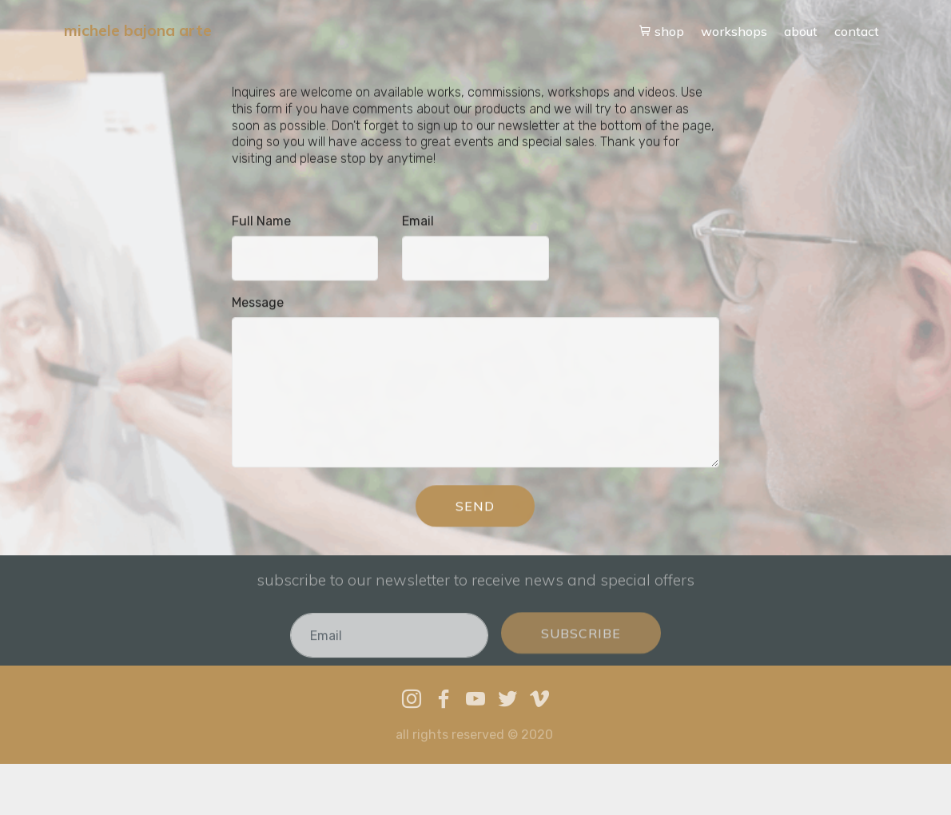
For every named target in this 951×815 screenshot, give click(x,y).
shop (662, 31)
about (801, 31)
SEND (475, 507)
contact (856, 31)
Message (258, 303)
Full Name (261, 221)
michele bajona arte (138, 30)
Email (418, 221)
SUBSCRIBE (581, 642)
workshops (734, 31)
